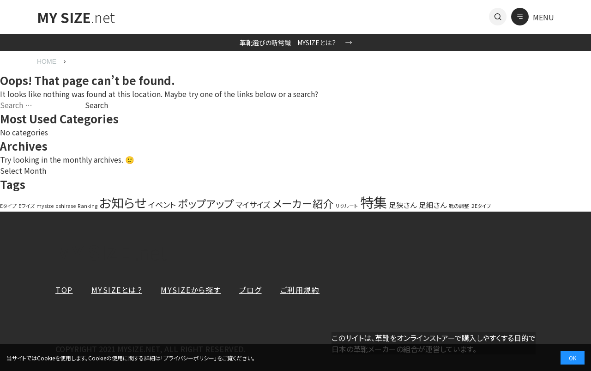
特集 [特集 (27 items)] (373, 202)
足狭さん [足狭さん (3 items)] (403, 205)
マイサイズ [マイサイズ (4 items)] (253, 204)
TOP (64, 289)
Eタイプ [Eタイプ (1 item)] (8, 205)
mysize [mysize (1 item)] (45, 205)
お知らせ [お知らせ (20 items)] (122, 202)
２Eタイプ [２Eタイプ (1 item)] (481, 205)
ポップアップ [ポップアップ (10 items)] (206, 203)
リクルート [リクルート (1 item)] (347, 205)
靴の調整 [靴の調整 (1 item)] (459, 205)
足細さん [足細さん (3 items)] (433, 205)
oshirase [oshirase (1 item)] (65, 205)
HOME (46, 61)
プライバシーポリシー (188, 358)
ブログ (250, 289)
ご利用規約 (300, 289)
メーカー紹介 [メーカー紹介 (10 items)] (303, 203)
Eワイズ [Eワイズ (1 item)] (26, 205)
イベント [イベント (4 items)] (162, 204)
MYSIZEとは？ (117, 289)
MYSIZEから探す (191, 289)
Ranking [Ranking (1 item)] (87, 205)
